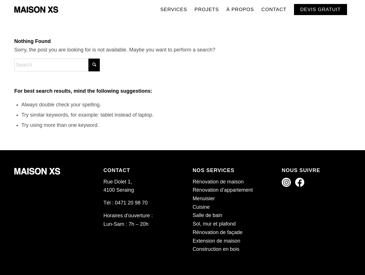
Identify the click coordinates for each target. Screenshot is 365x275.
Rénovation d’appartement (222, 190)
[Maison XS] (36, 9)
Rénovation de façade (217, 232)
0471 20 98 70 (131, 203)
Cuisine (201, 207)
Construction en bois (215, 249)
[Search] (57, 65)
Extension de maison (216, 241)
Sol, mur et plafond (214, 224)
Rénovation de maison (218, 182)
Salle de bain (207, 215)
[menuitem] (174, 9)
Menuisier (203, 198)
